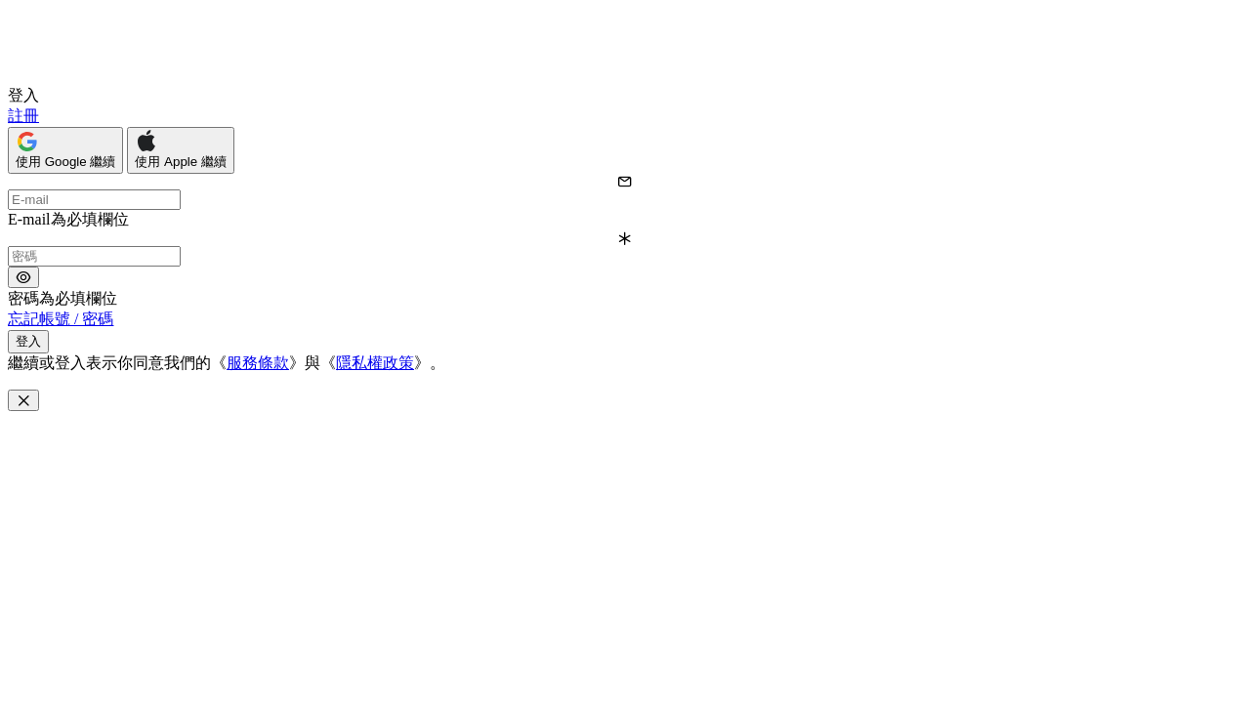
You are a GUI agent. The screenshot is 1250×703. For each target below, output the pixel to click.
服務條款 (258, 362)
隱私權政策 (375, 362)
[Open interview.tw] (72, 76)
